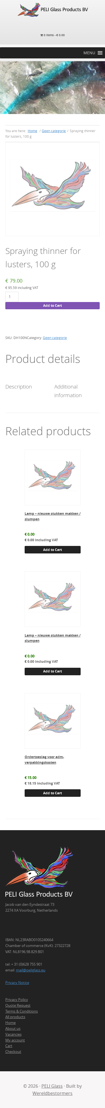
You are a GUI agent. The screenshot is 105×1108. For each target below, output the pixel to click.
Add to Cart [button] (52, 549)
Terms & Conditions (21, 1011)
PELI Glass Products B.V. (52, 10)
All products (15, 1016)
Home (10, 1022)
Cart (8, 1045)
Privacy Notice (17, 982)
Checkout (13, 1051)
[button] (89, 52)
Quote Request (18, 1005)
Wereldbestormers (52, 1093)
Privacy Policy (16, 999)
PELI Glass (52, 1086)
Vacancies (13, 1034)
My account (15, 1040)
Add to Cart (52, 305)
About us (12, 1028)
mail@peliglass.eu (30, 970)
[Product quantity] (11, 297)
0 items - (52, 35)
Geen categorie (54, 130)
